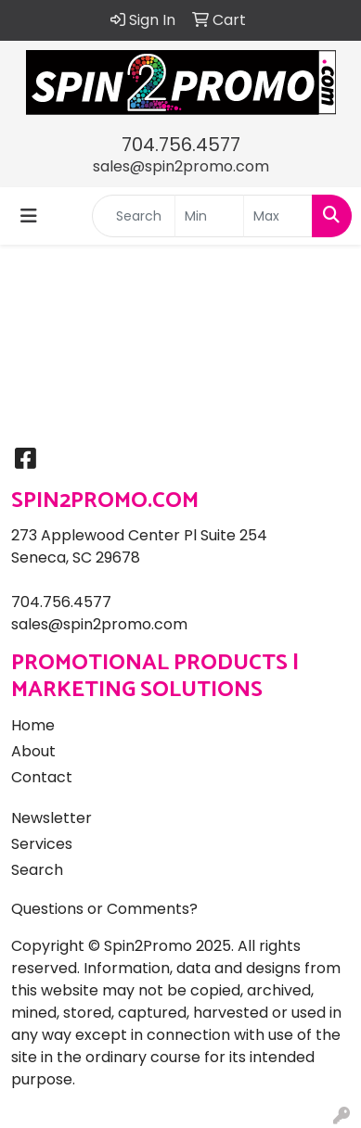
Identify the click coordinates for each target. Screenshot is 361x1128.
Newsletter (51, 818)
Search (37, 870)
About (33, 751)
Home (33, 725)
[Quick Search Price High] (278, 216)
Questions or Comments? (104, 908)
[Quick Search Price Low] (209, 216)
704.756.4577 (181, 145)
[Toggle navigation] (28, 216)
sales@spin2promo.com (181, 166)
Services (41, 844)
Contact (41, 777)
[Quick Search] (133, 216)
